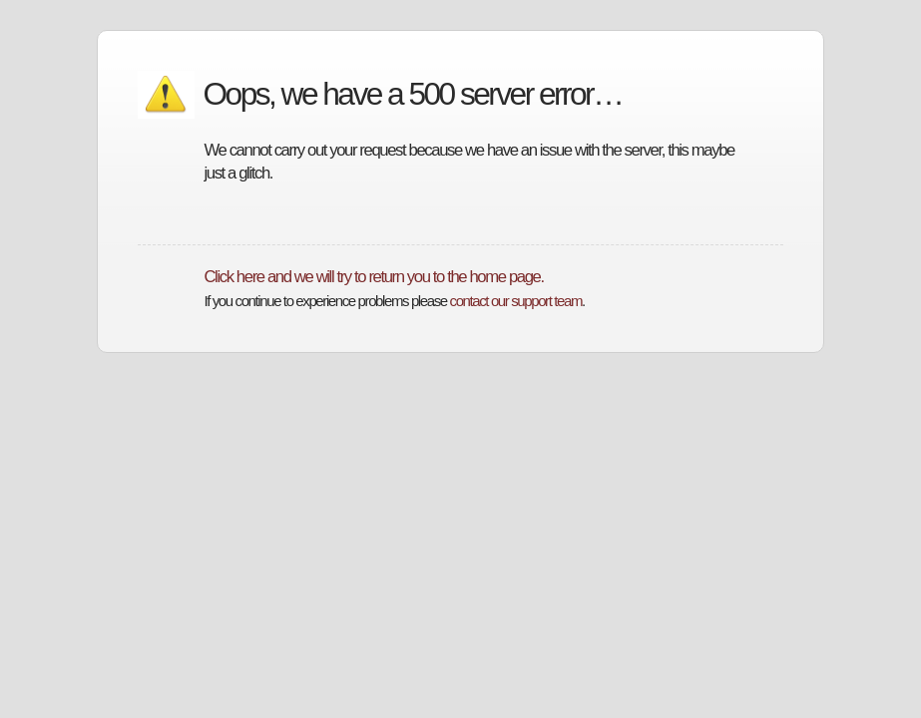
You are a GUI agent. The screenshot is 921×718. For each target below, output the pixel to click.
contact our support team (516, 300)
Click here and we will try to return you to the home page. (373, 276)
